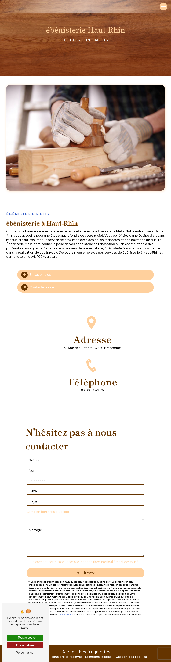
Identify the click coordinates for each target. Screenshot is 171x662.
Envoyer (89, 568)
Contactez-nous (37, 287)
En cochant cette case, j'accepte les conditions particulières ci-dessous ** (85, 557)
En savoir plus (36, 275)
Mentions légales (98, 657)
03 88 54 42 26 (92, 394)
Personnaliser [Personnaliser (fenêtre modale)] (25, 652)
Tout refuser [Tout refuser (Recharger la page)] (25, 645)
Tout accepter (25, 637)
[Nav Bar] (163, 6)
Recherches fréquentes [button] (85, 651)
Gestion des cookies (131, 657)
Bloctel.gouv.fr (65, 610)
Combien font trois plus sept (48, 507)
